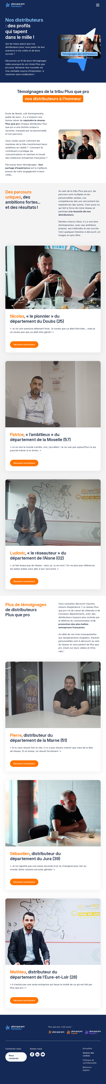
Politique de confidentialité (90, 1061)
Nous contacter (13, 1056)
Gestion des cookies (88, 1054)
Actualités (87, 1048)
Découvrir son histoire (24, 344)
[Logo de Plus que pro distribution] (15, 5)
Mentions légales (87, 1068)
